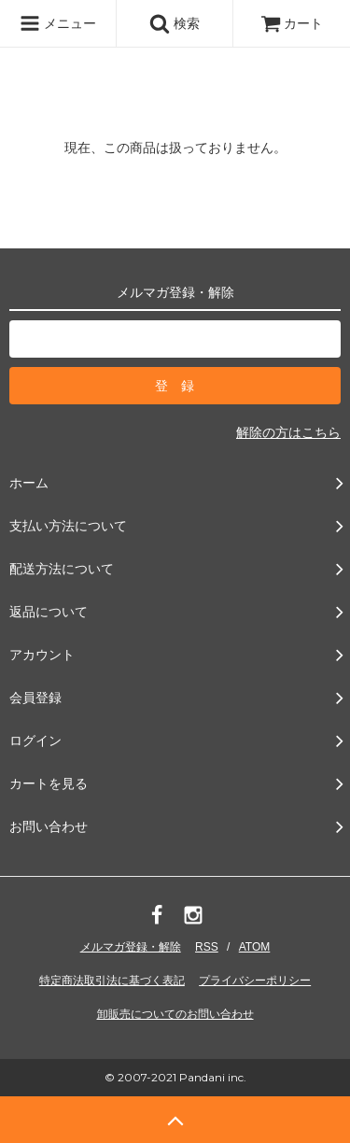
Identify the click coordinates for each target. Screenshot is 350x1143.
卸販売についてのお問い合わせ (175, 1014)
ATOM (255, 946)
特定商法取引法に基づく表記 (112, 980)
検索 (174, 23)
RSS (206, 946)
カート (292, 23)
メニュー (58, 23)
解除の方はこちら (288, 432)
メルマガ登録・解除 (130, 946)
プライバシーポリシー (255, 980)
